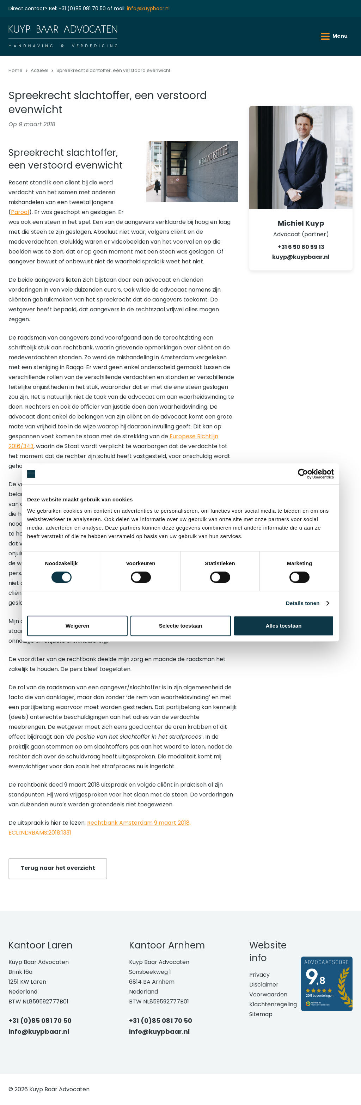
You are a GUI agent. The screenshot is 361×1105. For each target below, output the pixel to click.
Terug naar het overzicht (57, 868)
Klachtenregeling (273, 1004)
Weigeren (77, 626)
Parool (20, 212)
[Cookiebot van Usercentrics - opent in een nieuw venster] (303, 474)
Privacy (259, 975)
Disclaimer (264, 985)
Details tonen (302, 603)
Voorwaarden (268, 994)
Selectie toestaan (180, 626)
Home (15, 70)
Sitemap (261, 1014)
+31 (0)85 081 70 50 (82, 8)
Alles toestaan (284, 626)
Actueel (39, 70)
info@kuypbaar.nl (148, 8)
